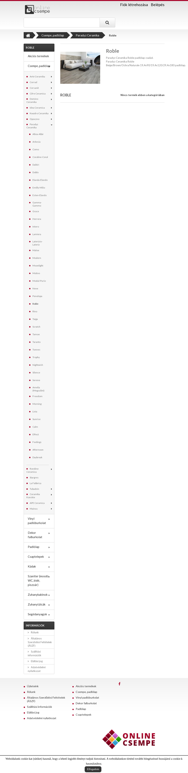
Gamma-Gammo (37, 204)
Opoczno (34, 119)
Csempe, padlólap (39, 66)
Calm (35, 426)
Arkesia (36, 141)
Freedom (37, 396)
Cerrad (33, 82)
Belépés (158, 4)
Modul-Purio (39, 280)
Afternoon (37, 449)
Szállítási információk (39, 706)
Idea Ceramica (37, 107)
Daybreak (37, 457)
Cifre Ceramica (38, 93)
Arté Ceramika (37, 76)
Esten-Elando (39, 195)
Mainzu (34, 508)
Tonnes (36, 349)
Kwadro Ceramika (39, 113)
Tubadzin (34, 488)
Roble (35, 303)
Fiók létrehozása (134, 4)
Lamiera (36, 234)
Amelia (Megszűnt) (38, 389)
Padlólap (33, 547)
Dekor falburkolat (35, 535)
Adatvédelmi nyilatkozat (41, 718)
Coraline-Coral (40, 157)
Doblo (35, 172)
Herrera (36, 218)
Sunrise (36, 419)
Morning (36, 403)
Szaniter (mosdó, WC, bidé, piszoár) (38, 580)
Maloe (35, 250)
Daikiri (35, 164)
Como (35, 149)
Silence (36, 372)
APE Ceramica (37, 502)
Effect (35, 434)
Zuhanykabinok (38, 594)
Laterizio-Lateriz (37, 243)
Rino (34, 311)
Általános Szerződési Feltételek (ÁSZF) (40, 642)
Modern (36, 257)
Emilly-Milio (38, 187)
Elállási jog (36, 661)
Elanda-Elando (40, 179)
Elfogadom (93, 769)
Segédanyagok (37, 614)
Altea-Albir (38, 134)
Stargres (34, 477)
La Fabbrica (35, 483)
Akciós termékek (38, 56)
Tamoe (36, 334)
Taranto (36, 341)
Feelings (36, 442)
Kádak (32, 566)
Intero (35, 226)
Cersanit (34, 87)
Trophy (36, 357)
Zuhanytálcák (36, 604)
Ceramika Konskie (33, 496)
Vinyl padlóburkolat (37, 521)
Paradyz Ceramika (32, 126)
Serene (36, 380)
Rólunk (34, 632)
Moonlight (37, 265)
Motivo (36, 273)
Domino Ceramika (32, 100)
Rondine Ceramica (32, 470)
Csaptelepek (36, 556)
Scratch (36, 326)
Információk (35, 625)
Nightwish (37, 364)
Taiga (35, 319)
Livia (34, 411)
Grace (35, 211)
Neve (35, 288)
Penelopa (37, 296)
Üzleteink (33, 686)
